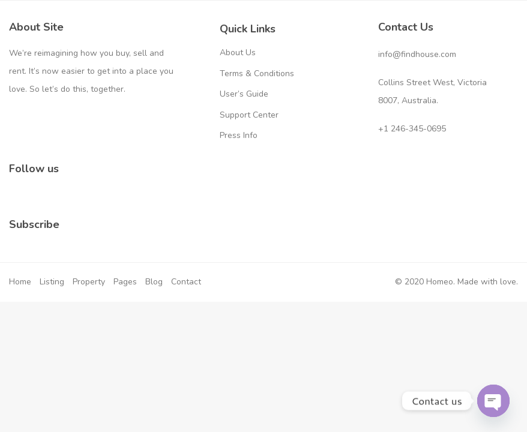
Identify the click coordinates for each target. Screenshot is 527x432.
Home (20, 281)
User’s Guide (244, 94)
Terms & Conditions (257, 73)
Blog (154, 281)
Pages (125, 281)
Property (89, 281)
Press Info (238, 135)
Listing (52, 281)
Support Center (249, 115)
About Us (238, 52)
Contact (186, 281)
